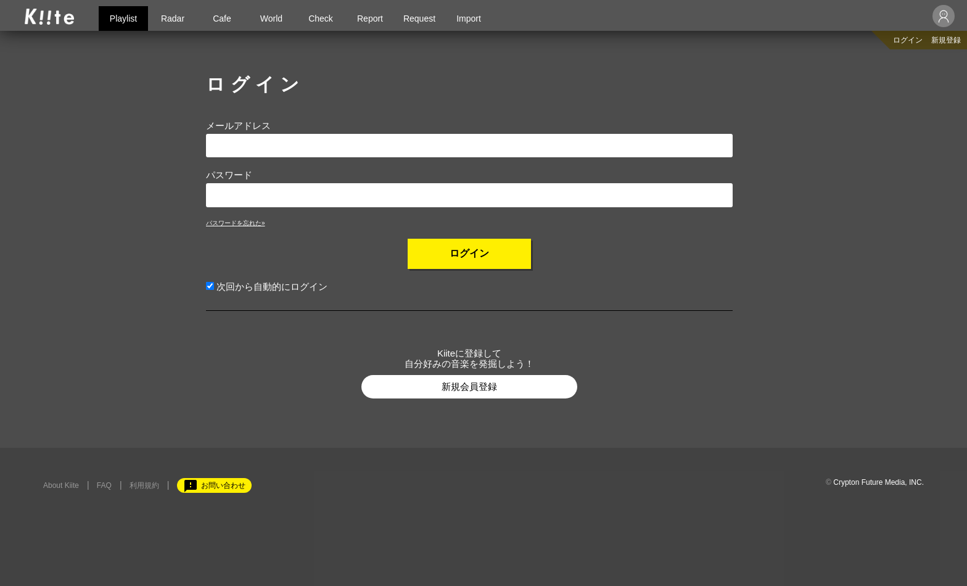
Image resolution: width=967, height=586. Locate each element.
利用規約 (144, 485)
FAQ (104, 485)
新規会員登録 (469, 386)
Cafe (222, 18)
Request (419, 18)
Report (370, 18)
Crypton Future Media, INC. (878, 482)
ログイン (908, 40)
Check (320, 18)
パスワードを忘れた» (235, 223)
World (271, 18)
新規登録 (946, 40)
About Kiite (61, 485)
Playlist (123, 18)
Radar (172, 18)
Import (468, 18)
